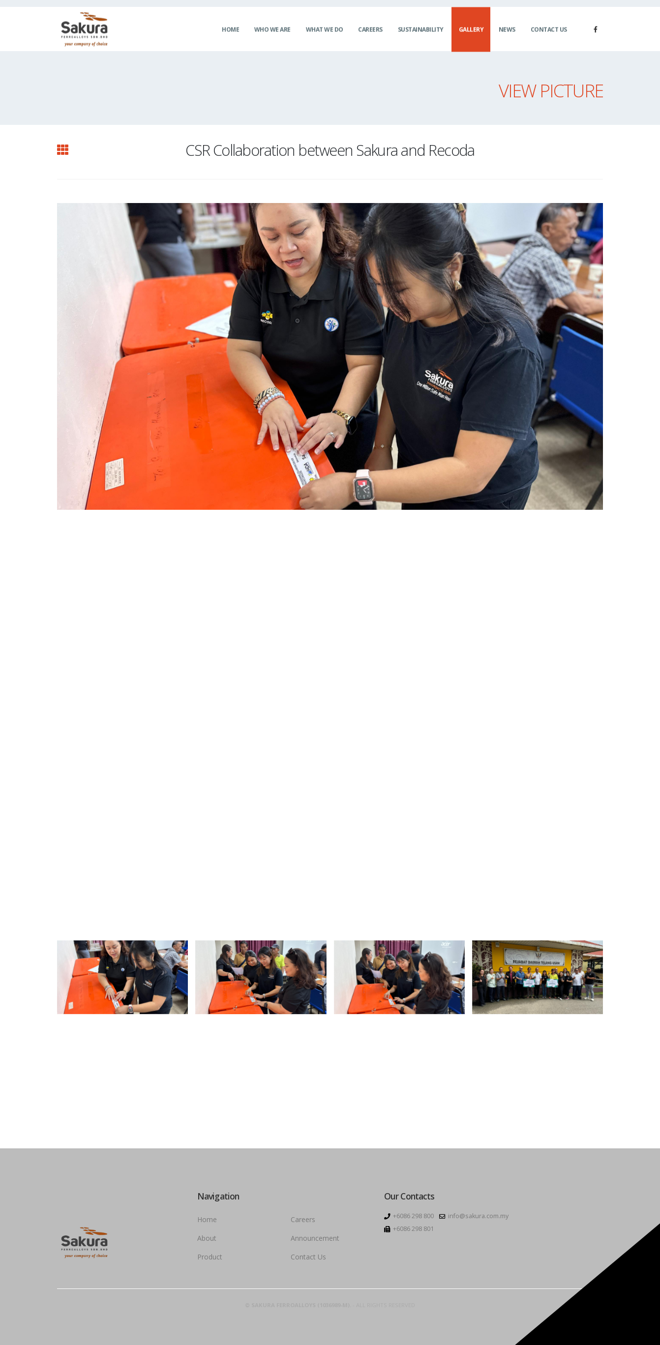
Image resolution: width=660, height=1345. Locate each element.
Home (230, 34)
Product (209, 1256)
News (507, 34)
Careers (370, 34)
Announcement (315, 1238)
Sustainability (421, 34)
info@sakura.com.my (478, 1216)
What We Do (324, 34)
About (206, 1238)
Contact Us (549, 34)
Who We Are (272, 34)
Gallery (471, 34)
